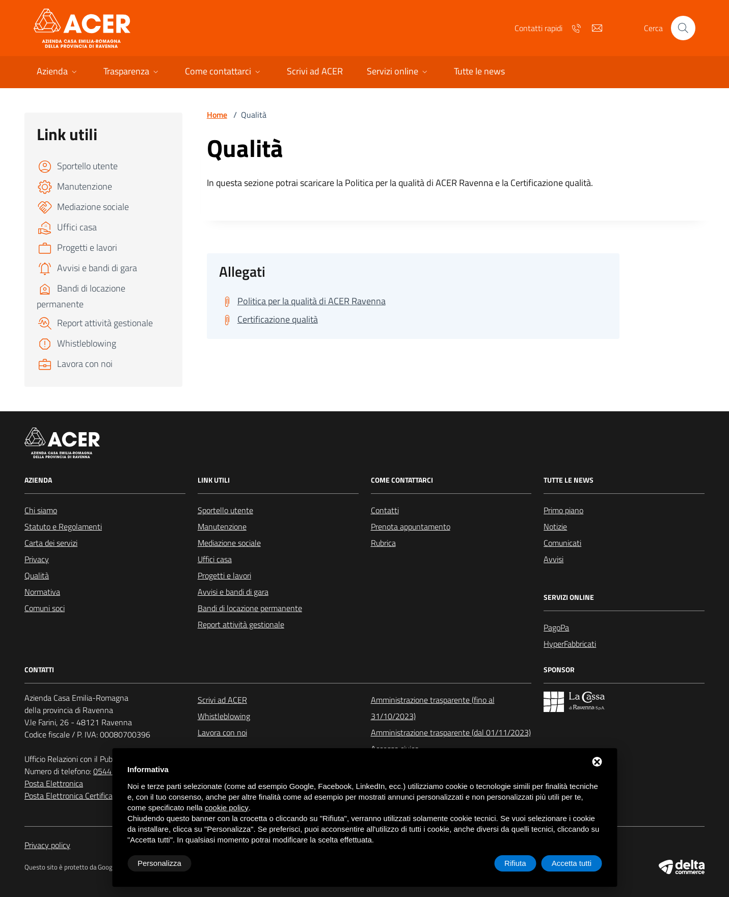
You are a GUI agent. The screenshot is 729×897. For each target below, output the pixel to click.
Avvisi (553, 559)
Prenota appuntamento (410, 526)
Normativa (42, 592)
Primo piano (563, 510)
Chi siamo (40, 510)
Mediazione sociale (229, 543)
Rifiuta (515, 863)
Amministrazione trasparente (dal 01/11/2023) (451, 732)
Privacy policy (47, 845)
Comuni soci (44, 608)
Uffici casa (215, 559)
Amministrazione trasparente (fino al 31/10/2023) (433, 708)
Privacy (36, 559)
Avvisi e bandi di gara (233, 592)
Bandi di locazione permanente (250, 608)
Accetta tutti (571, 863)
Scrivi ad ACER (222, 700)
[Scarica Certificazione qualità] (268, 319)
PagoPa (556, 627)
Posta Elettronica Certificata (72, 795)
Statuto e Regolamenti (63, 526)
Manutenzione (222, 526)
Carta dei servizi (50, 543)
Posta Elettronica (53, 783)
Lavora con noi (222, 732)
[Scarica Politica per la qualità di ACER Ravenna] (302, 301)
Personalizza (159, 863)
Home (217, 115)
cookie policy (227, 807)
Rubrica (383, 543)
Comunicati (562, 543)
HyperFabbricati (570, 644)
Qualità (36, 575)
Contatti (385, 510)
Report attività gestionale (241, 624)
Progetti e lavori (224, 575)
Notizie (555, 526)
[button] (57, 72)
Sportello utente (225, 510)
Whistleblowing (224, 716)
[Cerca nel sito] (683, 28)
